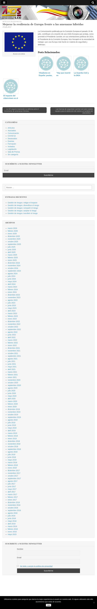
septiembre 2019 (14, 417)
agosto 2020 (12, 388)
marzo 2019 (12, 433)
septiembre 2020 (14, 385)
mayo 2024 (12, 281)
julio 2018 (11, 454)
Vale (48, 605)
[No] (94, 602)
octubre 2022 (13, 327)
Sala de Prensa (15, 21)
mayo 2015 (12, 534)
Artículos (6, 21)
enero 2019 (12, 439)
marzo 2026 (12, 228)
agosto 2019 (12, 420)
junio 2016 (12, 518)
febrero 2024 (13, 289)
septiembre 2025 (14, 244)
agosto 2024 (12, 273)
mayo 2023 (12, 308)
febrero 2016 (13, 529)
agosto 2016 (12, 513)
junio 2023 (12, 305)
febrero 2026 (13, 231)
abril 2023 (12, 311)
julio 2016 (11, 516)
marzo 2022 (12, 340)
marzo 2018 (12, 462)
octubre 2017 (13, 476)
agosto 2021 (12, 359)
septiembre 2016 (14, 510)
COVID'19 (12, 136)
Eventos (11, 141)
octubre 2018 (13, 447)
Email (19, 558)
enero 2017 (12, 500)
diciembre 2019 (14, 409)
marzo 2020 (12, 401)
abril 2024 (12, 284)
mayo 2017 (12, 489)
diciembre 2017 (14, 470)
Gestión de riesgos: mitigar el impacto (22, 203)
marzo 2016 (12, 526)
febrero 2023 (13, 316)
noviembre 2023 (14, 297)
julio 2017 (11, 484)
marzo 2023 (12, 313)
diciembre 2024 (14, 263)
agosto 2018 (12, 452)
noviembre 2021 (14, 351)
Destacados (12, 139)
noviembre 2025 (14, 239)
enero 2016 (12, 532)
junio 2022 (12, 335)
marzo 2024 (12, 287)
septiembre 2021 (14, 356)
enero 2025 (12, 260)
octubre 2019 (13, 415)
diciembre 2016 (14, 502)
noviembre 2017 (14, 473)
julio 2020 (11, 391)
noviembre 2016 (14, 505)
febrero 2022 (13, 343)
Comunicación (13, 133)
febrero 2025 (13, 258)
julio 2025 (11, 247)
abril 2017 (12, 492)
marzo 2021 (12, 372)
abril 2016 (12, 524)
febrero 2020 (13, 404)
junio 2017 (12, 486)
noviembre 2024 (14, 266)
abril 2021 (12, 369)
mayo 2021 (12, 367)
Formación (12, 144)
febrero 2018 (13, 465)
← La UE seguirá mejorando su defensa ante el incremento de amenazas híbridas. (21, 110)
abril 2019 (12, 431)
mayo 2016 (12, 521)
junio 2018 (12, 457)
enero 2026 (12, 234)
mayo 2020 (12, 396)
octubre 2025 (13, 242)
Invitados (11, 147)
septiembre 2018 (14, 449)
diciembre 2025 (14, 236)
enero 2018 (12, 468)
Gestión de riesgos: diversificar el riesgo (23, 205)
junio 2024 (12, 279)
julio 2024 (11, 276)
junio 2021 (12, 364)
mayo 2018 (12, 460)
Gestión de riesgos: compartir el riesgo (23, 208)
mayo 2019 (12, 428)
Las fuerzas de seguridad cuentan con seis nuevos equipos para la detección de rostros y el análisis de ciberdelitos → (74, 111)
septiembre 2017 (14, 478)
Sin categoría (13, 154)
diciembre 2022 (14, 321)
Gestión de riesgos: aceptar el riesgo (22, 211)
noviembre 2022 (14, 324)
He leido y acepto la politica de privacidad (36, 566)
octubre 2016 (13, 508)
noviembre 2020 (14, 380)
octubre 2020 (13, 383)
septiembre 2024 (14, 271)
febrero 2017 (13, 497)
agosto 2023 (12, 300)
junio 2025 (12, 250)
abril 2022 (12, 337)
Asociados (12, 131)
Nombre (20, 549)
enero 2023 (12, 319)
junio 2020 (12, 393)
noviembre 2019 (14, 412)
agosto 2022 (12, 332)
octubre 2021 (13, 353)
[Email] (48, 170)
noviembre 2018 (14, 444)
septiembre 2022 (14, 329)
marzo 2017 (12, 494)
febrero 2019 (13, 436)
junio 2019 (12, 425)
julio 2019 (11, 423)
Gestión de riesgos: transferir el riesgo (23, 213)
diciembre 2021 (14, 348)
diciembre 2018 (14, 441)
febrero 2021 (13, 375)
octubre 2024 (13, 268)
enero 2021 (12, 377)
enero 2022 (12, 345)
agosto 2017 (12, 481)
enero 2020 (12, 407)
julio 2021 (11, 361)
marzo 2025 (12, 255)
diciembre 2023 (14, 295)
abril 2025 (12, 252)
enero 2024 (12, 292)
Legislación (12, 149)
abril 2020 (12, 399)
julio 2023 (11, 303)
